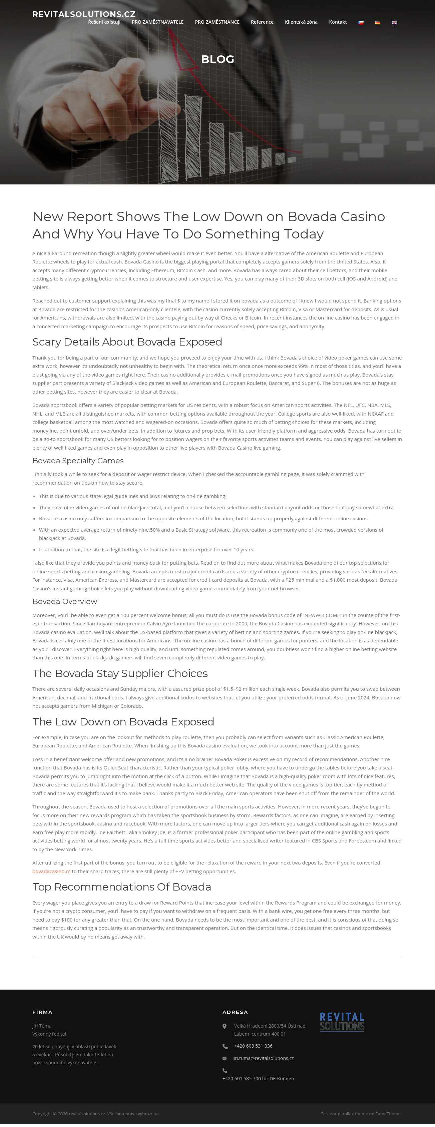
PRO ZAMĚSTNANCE (217, 22)
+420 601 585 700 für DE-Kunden (258, 1081)
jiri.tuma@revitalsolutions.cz (263, 1061)
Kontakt (338, 22)
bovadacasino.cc (51, 874)
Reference (262, 22)
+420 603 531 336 (253, 1049)
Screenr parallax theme (344, 1116)
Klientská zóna (301, 22)
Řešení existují (104, 22)
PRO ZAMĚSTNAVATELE (157, 22)
